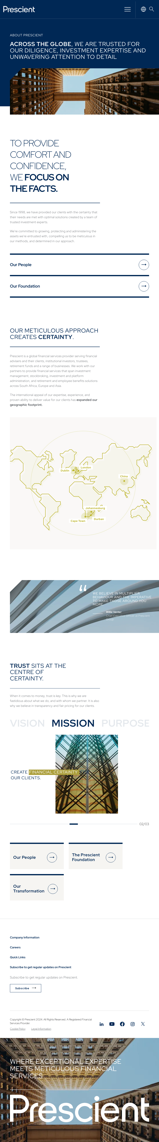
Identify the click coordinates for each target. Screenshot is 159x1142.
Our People (20, 265)
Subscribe (22, 988)
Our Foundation (25, 286)
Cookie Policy (17, 1029)
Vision (27, 723)
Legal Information (41, 1029)
